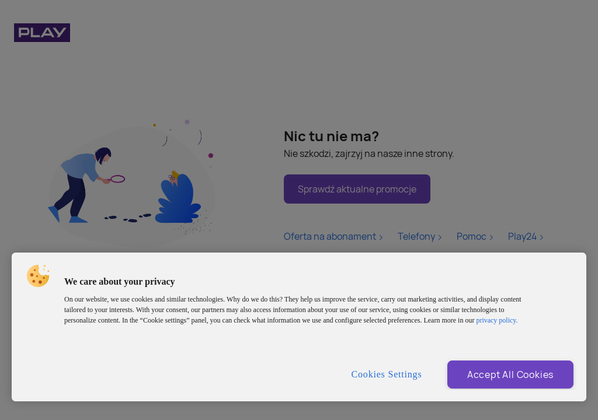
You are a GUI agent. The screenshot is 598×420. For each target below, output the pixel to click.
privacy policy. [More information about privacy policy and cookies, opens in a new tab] (496, 320)
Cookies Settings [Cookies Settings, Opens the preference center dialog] (387, 374)
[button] (37, 275)
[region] (299, 327)
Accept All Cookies (510, 374)
